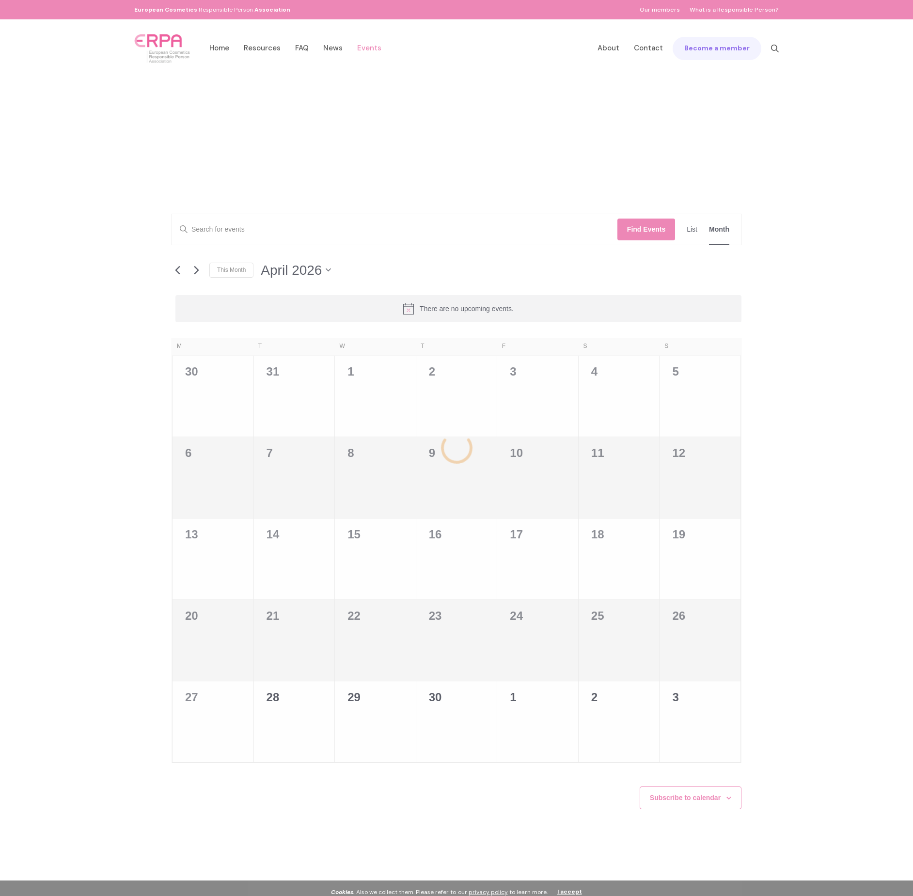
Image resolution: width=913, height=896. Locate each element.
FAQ (302, 48)
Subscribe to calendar (685, 798)
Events (369, 48)
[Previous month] (177, 270)
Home (219, 48)
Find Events (646, 229)
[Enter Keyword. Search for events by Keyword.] (394, 229)
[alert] (458, 308)
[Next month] (196, 270)
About (608, 48)
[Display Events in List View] (692, 229)
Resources (262, 48)
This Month (231, 270)
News (333, 48)
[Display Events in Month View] (719, 229)
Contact (648, 48)
